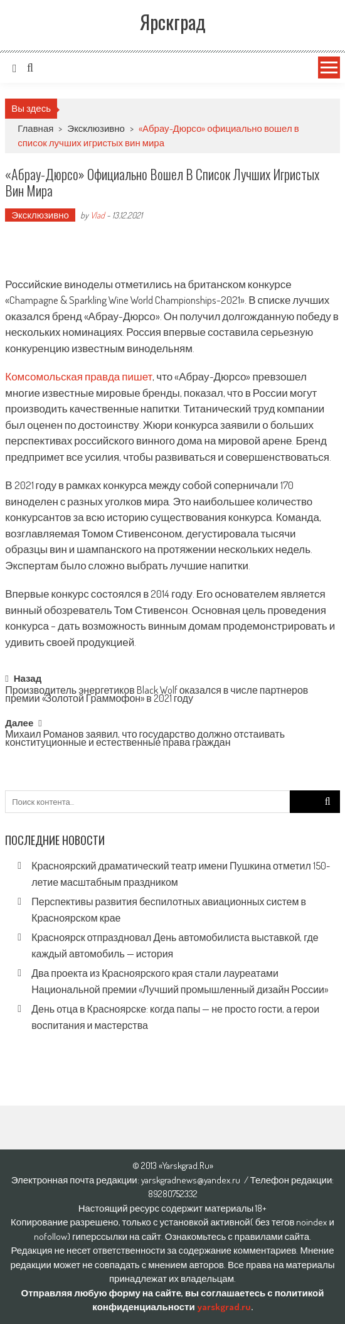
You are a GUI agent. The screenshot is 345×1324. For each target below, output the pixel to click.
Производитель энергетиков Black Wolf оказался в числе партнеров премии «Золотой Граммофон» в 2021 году (156, 695)
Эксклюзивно (96, 128)
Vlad (97, 215)
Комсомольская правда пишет (78, 376)
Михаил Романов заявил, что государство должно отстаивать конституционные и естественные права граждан (145, 739)
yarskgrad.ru (224, 1307)
